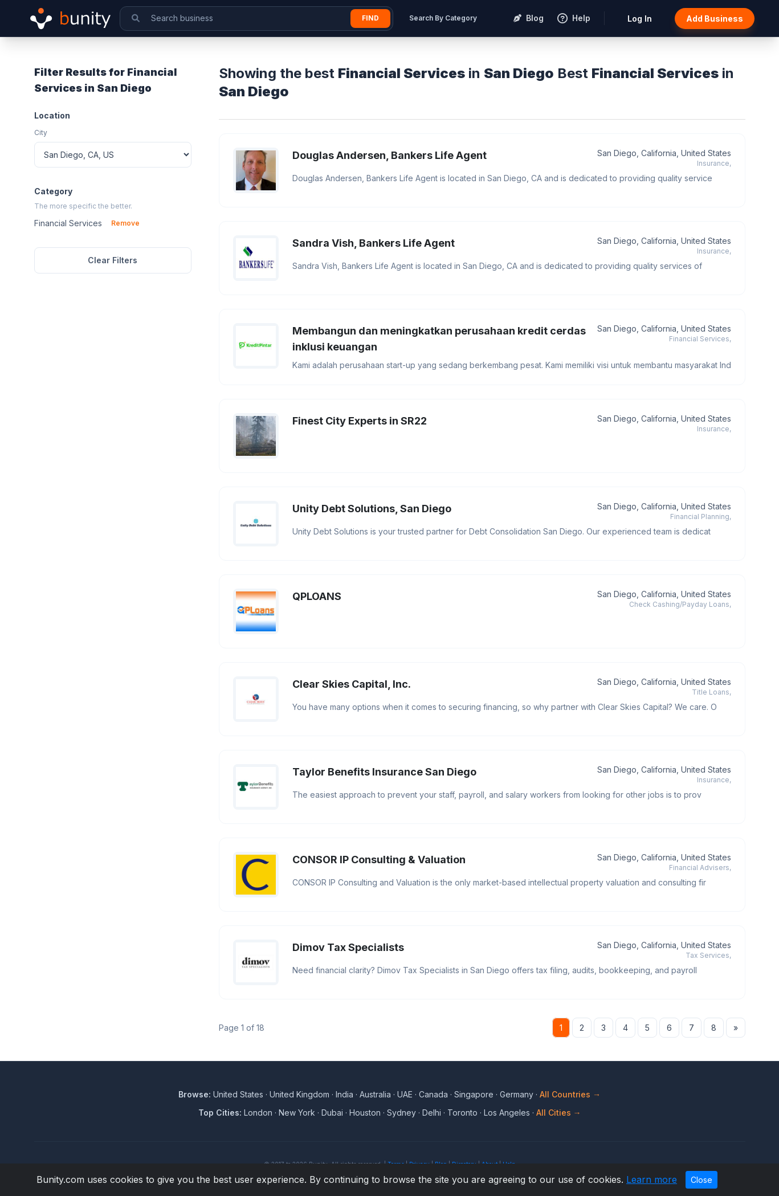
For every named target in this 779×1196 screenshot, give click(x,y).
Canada (433, 1094)
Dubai (332, 1112)
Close (701, 1180)
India (344, 1094)
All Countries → (570, 1094)
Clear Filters (112, 260)
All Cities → (558, 1112)
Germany (516, 1094)
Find (370, 18)
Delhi (431, 1112)
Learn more (651, 1179)
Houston (365, 1112)
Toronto (462, 1112)
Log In (639, 18)
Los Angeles (507, 1112)
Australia (375, 1094)
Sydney (401, 1112)
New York (297, 1112)
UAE (405, 1094)
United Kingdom (299, 1094)
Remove (125, 223)
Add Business (714, 18)
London (258, 1112)
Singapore (473, 1094)
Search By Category (443, 18)
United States (238, 1094)
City (40, 132)
